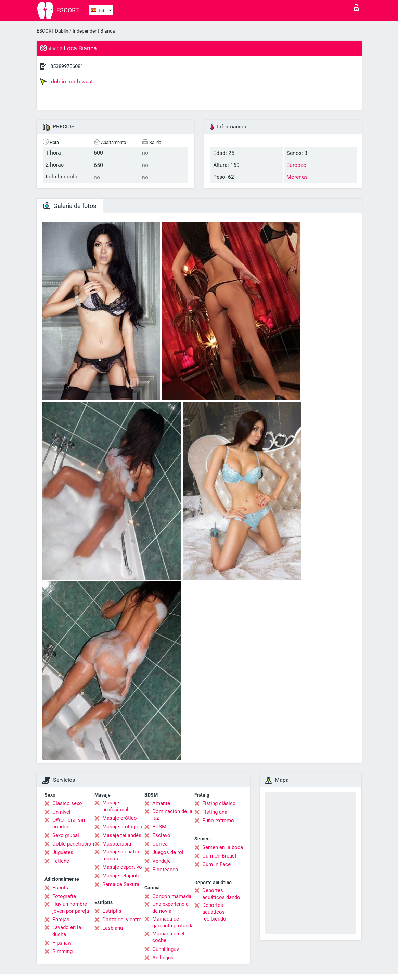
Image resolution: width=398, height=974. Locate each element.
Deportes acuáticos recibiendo (214, 912)
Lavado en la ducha (66, 930)
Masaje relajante (121, 876)
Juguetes (62, 852)
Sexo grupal (65, 835)
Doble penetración (73, 844)
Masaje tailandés (121, 835)
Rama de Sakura (120, 884)
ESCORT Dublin (52, 31)
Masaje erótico (119, 818)
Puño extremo (218, 820)
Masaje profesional (115, 806)
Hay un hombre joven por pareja (70, 907)
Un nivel (61, 812)
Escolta (61, 888)
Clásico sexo (67, 803)
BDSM (159, 827)
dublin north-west (66, 81)
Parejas (60, 919)
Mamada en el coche (168, 937)
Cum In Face (216, 864)
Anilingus (163, 957)
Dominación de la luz (172, 814)
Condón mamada (171, 896)
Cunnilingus (165, 949)
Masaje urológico (122, 827)
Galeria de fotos (69, 205)
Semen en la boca (222, 847)
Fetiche (60, 861)
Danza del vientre (121, 919)
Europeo (296, 165)
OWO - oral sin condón (68, 823)
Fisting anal (215, 812)
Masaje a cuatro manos (120, 855)
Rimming (62, 951)
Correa (160, 844)
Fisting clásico (219, 803)
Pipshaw (62, 943)
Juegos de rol (167, 852)
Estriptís (111, 911)
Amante (161, 803)
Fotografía (64, 896)
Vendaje (161, 861)
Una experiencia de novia (170, 907)
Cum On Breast (219, 856)
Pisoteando (165, 869)
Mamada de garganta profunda (173, 922)
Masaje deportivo (122, 867)
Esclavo (161, 835)
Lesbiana (112, 928)
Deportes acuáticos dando (221, 893)
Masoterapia (116, 844)
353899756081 (66, 66)
